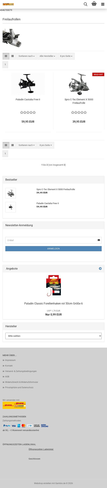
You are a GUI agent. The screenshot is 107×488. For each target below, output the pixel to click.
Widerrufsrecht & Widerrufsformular (21, 382)
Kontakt (9, 366)
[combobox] (26, 56)
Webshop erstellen (42, 483)
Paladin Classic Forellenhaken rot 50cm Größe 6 (53, 303)
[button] (6, 56)
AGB (7, 376)
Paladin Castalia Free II (28, 99)
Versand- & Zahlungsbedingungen (21, 371)
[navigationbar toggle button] (102, 4)
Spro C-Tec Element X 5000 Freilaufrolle (79, 101)
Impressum (10, 360)
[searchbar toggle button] (85, 4)
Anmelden (53, 248)
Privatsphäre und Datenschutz (19, 387)
